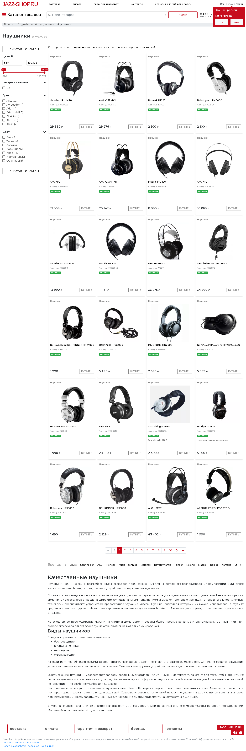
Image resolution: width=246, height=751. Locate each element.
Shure (73, 564)
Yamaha (226, 564)
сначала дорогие (128, 47)
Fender (178, 564)
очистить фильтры (24, 49)
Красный (12, 152)
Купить (86, 126)
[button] (24, 82)
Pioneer (110, 564)
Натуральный (15, 156)
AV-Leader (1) (14, 104)
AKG (99, 564)
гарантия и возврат (106, 4)
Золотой (12, 145)
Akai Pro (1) (13, 116)
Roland (190, 564)
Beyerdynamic (162, 564)
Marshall (146, 564)
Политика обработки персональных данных (27, 746)
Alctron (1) (13, 120)
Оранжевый (14, 160)
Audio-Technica (128, 564)
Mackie (202, 564)
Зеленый (12, 141)
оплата (77, 4)
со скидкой (148, 47)
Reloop (214, 564)
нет (236, 22)
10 (170, 550)
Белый (11, 137)
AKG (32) (12, 100)
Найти (183, 14)
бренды (138, 729)
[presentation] (65, 564)
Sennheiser (87, 564)
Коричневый (15, 149)
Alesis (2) (11, 124)
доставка (54, 4)
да (221, 22)
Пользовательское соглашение (20, 742)
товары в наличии (15, 82)
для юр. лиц (173, 4)
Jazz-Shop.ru (20, 4)
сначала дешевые (103, 47)
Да (8, 87)
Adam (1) (11, 108)
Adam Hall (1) (14, 112)
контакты (137, 4)
